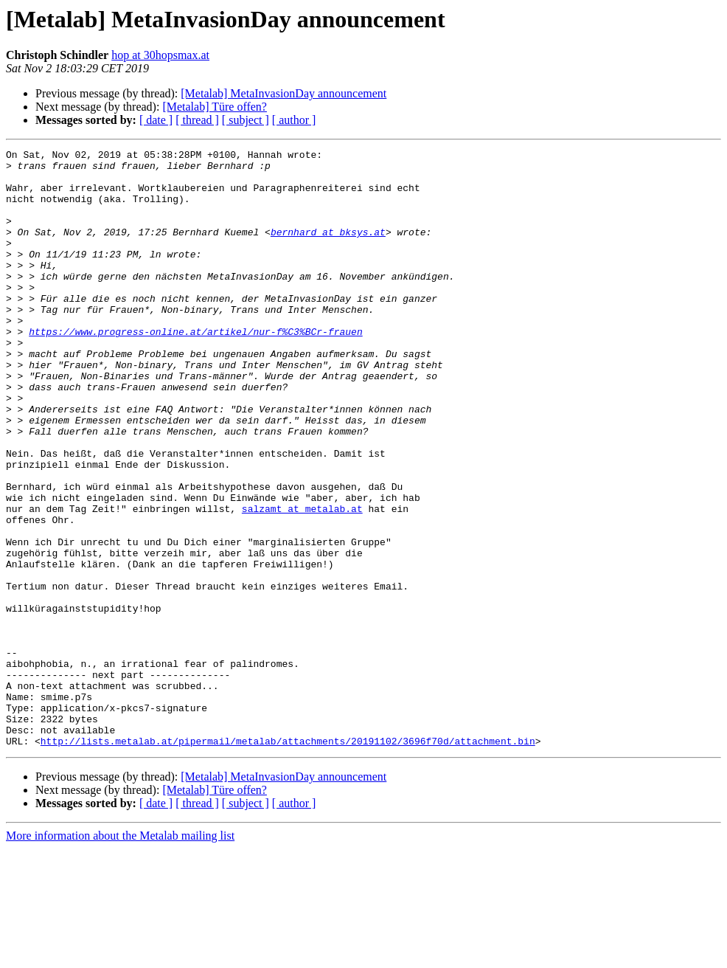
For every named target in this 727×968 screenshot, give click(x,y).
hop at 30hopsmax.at (160, 55)
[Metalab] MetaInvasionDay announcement (283, 93)
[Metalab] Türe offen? (214, 106)
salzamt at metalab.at (302, 581)
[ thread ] (197, 120)
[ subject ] (245, 120)
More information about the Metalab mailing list (120, 955)
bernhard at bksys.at (328, 249)
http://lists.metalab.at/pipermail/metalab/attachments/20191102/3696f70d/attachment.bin (288, 860)
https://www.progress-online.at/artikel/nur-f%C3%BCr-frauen (195, 369)
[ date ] (156, 120)
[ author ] (294, 120)
